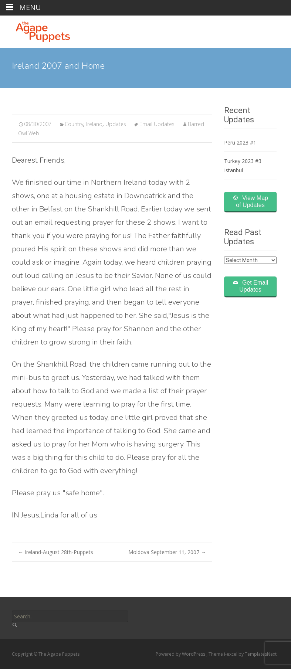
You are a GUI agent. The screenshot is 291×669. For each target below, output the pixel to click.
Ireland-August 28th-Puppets (55, 552)
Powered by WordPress (181, 654)
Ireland (94, 124)
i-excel (231, 654)
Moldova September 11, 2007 (167, 552)
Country (74, 124)
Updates (115, 124)
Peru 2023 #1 (240, 142)
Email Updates (157, 124)
